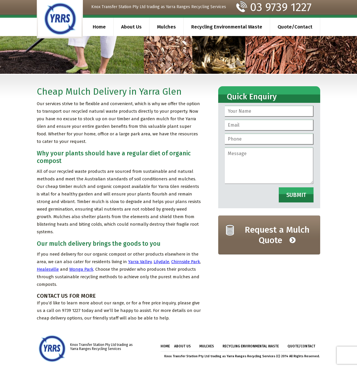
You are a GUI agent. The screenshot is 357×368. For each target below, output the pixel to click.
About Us (131, 27)
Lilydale (161, 261)
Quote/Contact (295, 27)
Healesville (48, 269)
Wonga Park (81, 269)
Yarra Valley (140, 261)
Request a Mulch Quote (277, 235)
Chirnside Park (185, 261)
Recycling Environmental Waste (226, 27)
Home (99, 27)
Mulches (166, 27)
